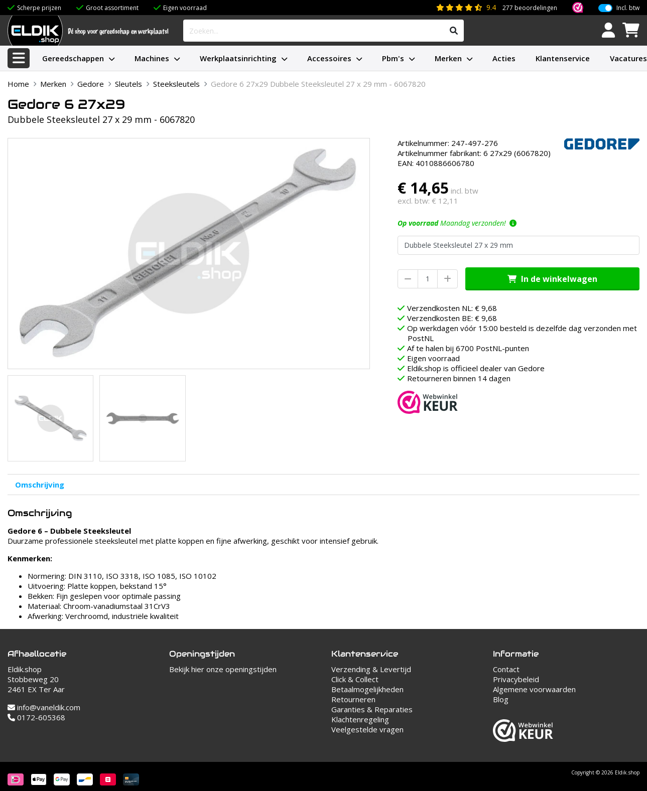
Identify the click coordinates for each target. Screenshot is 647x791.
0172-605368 (36, 717)
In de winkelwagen (552, 278)
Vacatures (628, 58)
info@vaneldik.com (44, 707)
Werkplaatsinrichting (238, 58)
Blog (500, 699)
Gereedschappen (73, 58)
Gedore (90, 84)
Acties (503, 58)
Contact (506, 669)
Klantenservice (563, 58)
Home (18, 84)
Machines (152, 58)
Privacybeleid (516, 679)
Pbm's (393, 58)
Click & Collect (354, 679)
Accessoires (329, 58)
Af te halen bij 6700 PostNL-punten (468, 348)
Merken (448, 58)
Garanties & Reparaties (372, 709)
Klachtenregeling (360, 719)
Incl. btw (627, 8)
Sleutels (128, 84)
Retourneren (353, 699)
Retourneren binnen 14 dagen (458, 378)
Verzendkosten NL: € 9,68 (452, 308)
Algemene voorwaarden (534, 689)
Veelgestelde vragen (367, 729)
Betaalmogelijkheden (367, 689)
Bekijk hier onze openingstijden (223, 669)
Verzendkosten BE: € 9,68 (452, 318)
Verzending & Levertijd (371, 669)
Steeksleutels (176, 84)
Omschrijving (39, 485)
